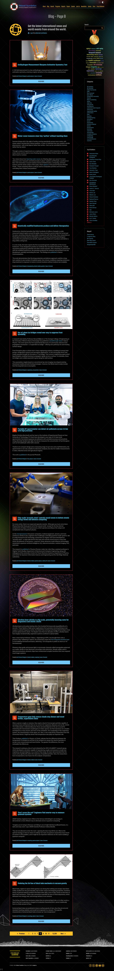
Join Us (78, 6)
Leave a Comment (38, 76)
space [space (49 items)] (88, 73)
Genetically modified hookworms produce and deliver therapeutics (43, 226)
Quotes (89, 6)
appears (45, 164)
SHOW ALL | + (89, 223)
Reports (63, 6)
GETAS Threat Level (15, 954)
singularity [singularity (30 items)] (101, 71)
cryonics (89, 140)
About (44, 6)
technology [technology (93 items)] (99, 73)
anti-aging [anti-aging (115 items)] (99, 49)
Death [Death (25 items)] (102, 56)
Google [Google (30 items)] (87, 60)
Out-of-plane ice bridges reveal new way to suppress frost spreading (40, 333)
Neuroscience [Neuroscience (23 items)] (102, 67)
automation (90, 113)
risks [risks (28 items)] (98, 71)
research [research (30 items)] (95, 71)
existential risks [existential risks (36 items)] (89, 58)
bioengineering (30, 266)
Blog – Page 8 (57, 16)
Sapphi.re (35, 965)
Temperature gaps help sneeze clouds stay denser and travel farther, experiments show (41, 717)
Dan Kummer (93, 180)
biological (89, 119)
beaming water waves (33, 159)
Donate (73, 6)
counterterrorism (91, 139)
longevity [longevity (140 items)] (94, 67)
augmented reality (92, 111)
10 (46, 933)
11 (48, 933)
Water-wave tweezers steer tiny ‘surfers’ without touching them (42, 136)
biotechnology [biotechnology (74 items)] (90, 55)
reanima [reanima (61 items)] (93, 69)
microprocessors (22, 534)
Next (62, 933)
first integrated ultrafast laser (60, 639)
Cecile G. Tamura (94, 188)
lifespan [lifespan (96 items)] (88, 67)
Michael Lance (93, 212)
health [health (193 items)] (90, 60)
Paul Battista (93, 168)
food (28, 459)
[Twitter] (93, 965)
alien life (89, 103)
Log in (31, 33)
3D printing (90, 86)
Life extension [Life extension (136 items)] (97, 65)
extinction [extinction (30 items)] (94, 58)
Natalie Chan (93, 201)
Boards (52, 6)
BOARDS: (88, 954)
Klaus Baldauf (93, 186)
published (53, 252)
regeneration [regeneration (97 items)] (90, 71)
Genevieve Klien (93, 153)
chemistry (89, 131)
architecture (90, 106)
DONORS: (68, 954)
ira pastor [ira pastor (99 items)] (90, 65)
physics (31, 459)
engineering (29, 370)
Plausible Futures (92, 242)
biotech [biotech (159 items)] (98, 53)
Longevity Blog (91, 236)
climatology (90, 132)
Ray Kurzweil (90, 93)
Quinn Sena (92, 161)
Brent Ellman (92, 207)
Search (102, 28)
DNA (88, 91)
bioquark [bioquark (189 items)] (92, 53)
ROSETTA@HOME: (30, 958)
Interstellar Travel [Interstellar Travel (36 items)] (100, 63)
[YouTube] (100, 965)
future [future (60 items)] (98, 58)
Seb (90, 210)
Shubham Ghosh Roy (95, 159)
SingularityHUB (91, 244)
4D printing (90, 88)
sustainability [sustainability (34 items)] (92, 73)
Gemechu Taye (93, 170)
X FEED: (27, 954)
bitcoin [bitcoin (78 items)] (96, 55)
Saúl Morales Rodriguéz (21, 76)
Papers (68, 6)
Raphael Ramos (93, 199)
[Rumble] (103, 965)
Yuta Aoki (92, 190)
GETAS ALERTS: (89, 951)
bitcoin (89, 126)
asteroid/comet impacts (93, 108)
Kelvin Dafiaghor (94, 172)
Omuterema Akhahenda (92, 183)
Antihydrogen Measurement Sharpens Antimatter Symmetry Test (42, 64)
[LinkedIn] (96, 965)
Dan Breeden (92, 164)
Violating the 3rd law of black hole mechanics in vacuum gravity (42, 883)
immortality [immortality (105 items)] (92, 63)
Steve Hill (92, 205)
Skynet (89, 98)
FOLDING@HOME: (69, 956)
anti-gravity (90, 104)
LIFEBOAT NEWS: (49, 951)
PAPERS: (48, 958)
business (89, 129)
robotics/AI (44, 561)
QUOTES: (88, 958)
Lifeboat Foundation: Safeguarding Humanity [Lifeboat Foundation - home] (23, 6)
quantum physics (38, 561)
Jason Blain (92, 214)
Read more (41, 81)
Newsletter (84, 6)
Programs (57, 6)
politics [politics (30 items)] (89, 69)
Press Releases (100, 6)
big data (89, 116)
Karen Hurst (92, 174)
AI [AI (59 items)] (90, 49)
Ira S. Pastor (92, 218)
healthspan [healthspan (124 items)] (96, 61)
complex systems (92, 134)
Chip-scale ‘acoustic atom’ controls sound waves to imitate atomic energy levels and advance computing (43, 518)
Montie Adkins (93, 216)
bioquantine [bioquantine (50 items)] (98, 50)
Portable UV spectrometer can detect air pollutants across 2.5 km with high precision (43, 430)
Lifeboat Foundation (20, 965)
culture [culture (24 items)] (100, 56)
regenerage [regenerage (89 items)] (98, 69)
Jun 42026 (14, 64)
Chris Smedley (93, 220)
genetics (43, 266)
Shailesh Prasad (93, 166)
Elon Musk (90, 95)
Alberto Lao (92, 195)
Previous (22, 933)
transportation (36, 370)
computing (37, 657)
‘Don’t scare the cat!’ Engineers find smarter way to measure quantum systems (41, 813)
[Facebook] (90, 965)
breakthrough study (56, 341)
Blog (48, 6)
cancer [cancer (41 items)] (92, 56)
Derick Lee (92, 192)
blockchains (90, 127)
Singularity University (93, 96)
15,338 (55, 933)
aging (88, 101)
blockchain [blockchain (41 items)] (100, 54)
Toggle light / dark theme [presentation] (103, 2)
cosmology (29, 916)
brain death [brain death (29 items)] (88, 56)
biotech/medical (37, 266)
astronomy (90, 109)
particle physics (30, 76)
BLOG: (47, 954)
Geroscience (90, 234)
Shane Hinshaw (93, 197)
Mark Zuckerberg (91, 99)
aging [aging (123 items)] (88, 49)
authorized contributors (41, 33)
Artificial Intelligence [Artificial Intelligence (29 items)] (91, 50)
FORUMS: (68, 958)
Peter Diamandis (91, 90)
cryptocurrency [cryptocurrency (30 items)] (96, 56)
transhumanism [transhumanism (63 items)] (91, 75)
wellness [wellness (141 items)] (99, 75)
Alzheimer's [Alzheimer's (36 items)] (94, 48)
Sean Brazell (92, 203)
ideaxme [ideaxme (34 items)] (87, 63)
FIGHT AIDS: (28, 956)
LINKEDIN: (68, 951)
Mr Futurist (90, 238)
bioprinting (90, 122)
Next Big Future (91, 240)
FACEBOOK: (28, 951)
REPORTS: (48, 956)
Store (94, 6)
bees (88, 114)
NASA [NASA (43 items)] (98, 67)
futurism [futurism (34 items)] (101, 58)
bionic (88, 121)
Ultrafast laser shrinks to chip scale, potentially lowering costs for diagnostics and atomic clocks (43, 620)
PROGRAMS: (88, 956)
